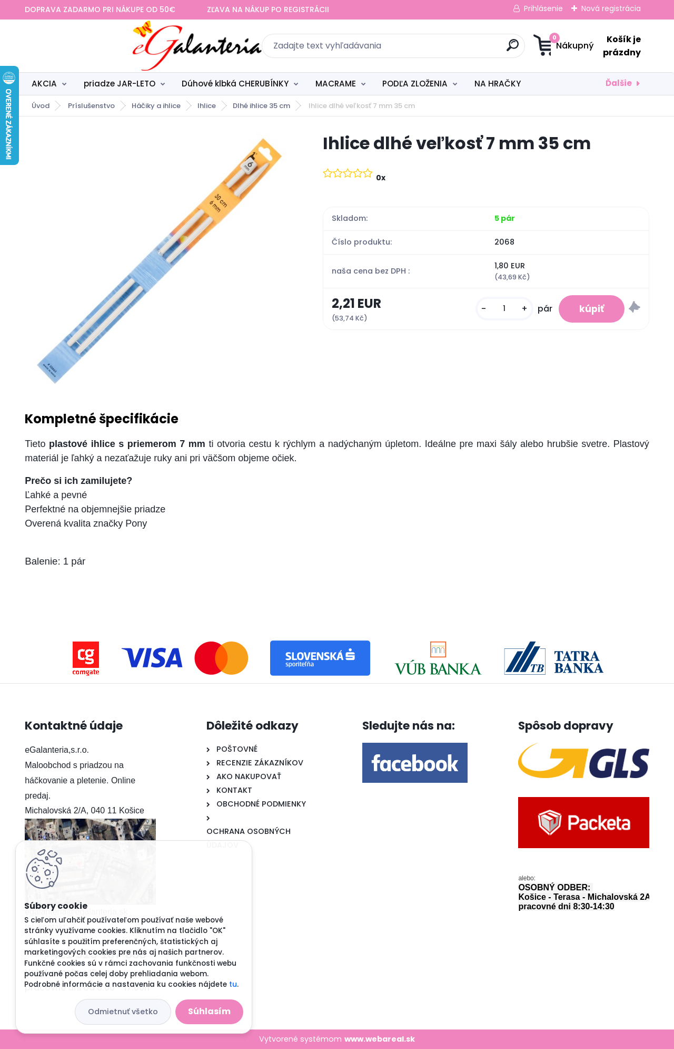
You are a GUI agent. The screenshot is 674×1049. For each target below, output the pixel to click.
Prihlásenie (543, 8)
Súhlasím (209, 1011)
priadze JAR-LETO (119, 83)
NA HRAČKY (497, 83)
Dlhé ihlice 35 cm (261, 106)
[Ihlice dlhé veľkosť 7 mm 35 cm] (157, 258)
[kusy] (503, 308)
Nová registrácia (611, 8)
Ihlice (206, 106)
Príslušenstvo (91, 106)
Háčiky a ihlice (156, 106)
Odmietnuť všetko (123, 1011)
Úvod (40, 106)
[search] (440, 49)
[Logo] (89, 46)
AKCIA (44, 83)
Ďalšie (619, 83)
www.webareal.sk (379, 1039)
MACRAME (335, 83)
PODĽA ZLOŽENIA (415, 83)
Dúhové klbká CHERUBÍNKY (235, 83)
